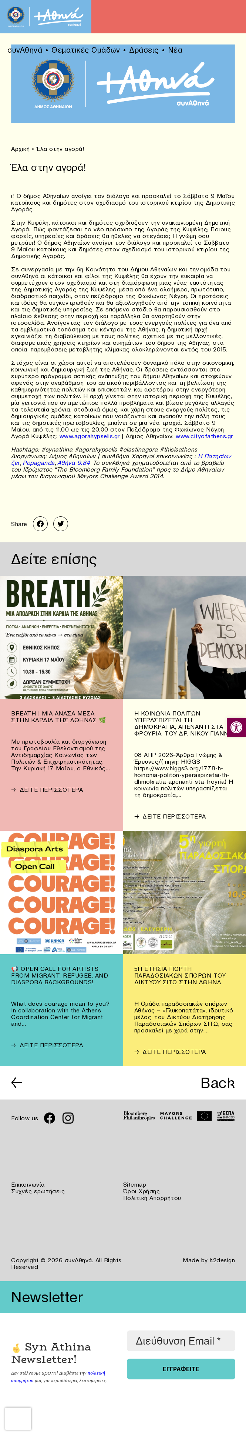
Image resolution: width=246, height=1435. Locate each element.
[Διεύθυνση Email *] (181, 1340)
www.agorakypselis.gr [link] (90, 436)
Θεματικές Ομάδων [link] (85, 50)
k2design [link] (222, 1260)
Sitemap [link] (134, 1184)
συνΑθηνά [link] (24, 50)
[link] (236, 727)
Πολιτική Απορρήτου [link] (152, 1197)
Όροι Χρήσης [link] (141, 1191)
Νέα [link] (175, 50)
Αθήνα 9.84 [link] (74, 462)
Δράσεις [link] (144, 50)
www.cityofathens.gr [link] (204, 436)
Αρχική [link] (20, 148)
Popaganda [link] (39, 462)
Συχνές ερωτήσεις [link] (38, 1191)
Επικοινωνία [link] (28, 1184)
